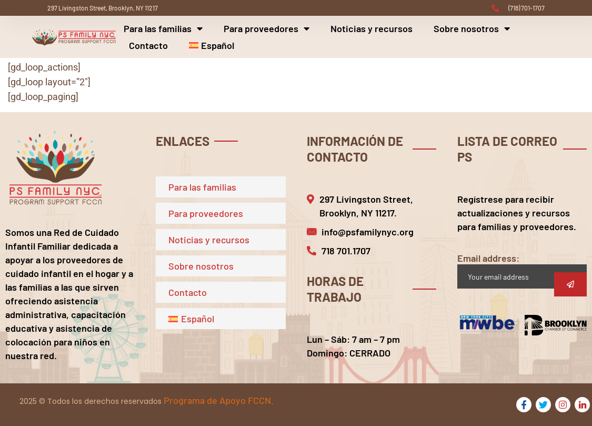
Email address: (522, 270)
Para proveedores (266, 28)
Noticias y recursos (371, 28)
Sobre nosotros (472, 28)
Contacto (148, 45)
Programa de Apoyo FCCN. (219, 400)
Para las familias (163, 28)
